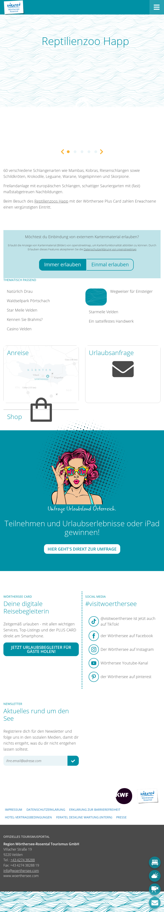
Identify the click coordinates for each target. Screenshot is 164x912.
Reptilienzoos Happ (51, 201)
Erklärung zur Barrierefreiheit (94, 810)
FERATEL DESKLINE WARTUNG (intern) (84, 817)
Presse (121, 817)
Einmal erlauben (110, 264)
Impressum (13, 810)
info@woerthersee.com (21, 870)
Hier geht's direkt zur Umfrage (82, 549)
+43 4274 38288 (22, 860)
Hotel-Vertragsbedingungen (28, 817)
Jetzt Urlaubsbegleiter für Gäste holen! (41, 649)
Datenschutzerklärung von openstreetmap (110, 249)
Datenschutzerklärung (45, 810)
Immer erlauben (62, 264)
